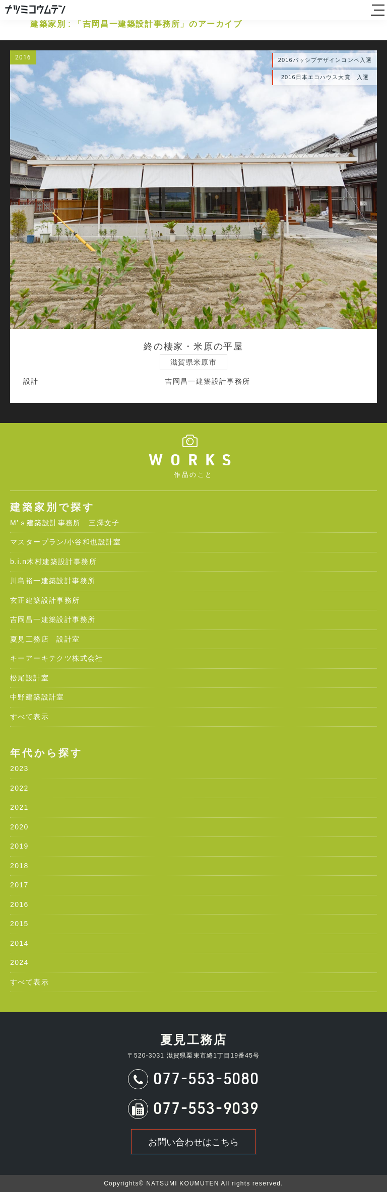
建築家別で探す (52, 507)
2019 (19, 846)
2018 (19, 866)
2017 (19, 885)
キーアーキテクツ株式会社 (56, 658)
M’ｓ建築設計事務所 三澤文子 (65, 523)
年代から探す (46, 752)
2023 (19, 768)
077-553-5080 (206, 1081)
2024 (19, 962)
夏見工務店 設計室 (45, 639)
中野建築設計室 (37, 697)
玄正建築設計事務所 (45, 600)
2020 (19, 827)
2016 (19, 904)
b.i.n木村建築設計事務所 (53, 561)
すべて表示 (29, 717)
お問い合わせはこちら (193, 1142)
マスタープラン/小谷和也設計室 (65, 542)
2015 (19, 924)
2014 (19, 943)
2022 (19, 788)
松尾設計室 (29, 678)
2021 (19, 807)
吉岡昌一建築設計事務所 (52, 619)
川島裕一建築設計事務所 (52, 581)
